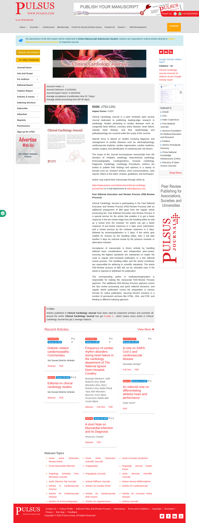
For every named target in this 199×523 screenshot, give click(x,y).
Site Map (60, 512)
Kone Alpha (100, 395)
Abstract (52, 366)
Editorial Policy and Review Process (93, 509)
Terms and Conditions (138, 509)
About (22, 27)
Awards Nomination (28, 52)
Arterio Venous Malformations (136, 481)
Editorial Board (25, 85)
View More (146, 329)
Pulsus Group (68, 515)
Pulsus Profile (66, 509)
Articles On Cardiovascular (135, 486)
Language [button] (174, 26)
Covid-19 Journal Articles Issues (87, 27)
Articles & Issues (28, 96)
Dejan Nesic (129, 403)
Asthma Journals (130, 501)
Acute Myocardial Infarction (62, 466)
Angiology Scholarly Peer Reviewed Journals (64, 475)
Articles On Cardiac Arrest (98, 486)
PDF (61, 366)
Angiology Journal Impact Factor (137, 467)
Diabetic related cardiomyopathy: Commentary (59, 351)
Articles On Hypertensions (98, 501)
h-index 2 (109, 316)
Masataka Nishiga (131, 364)
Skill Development (138, 27)
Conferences (49, 27)
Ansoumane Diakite (94, 398)
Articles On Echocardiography (63, 501)
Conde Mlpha (91, 401)
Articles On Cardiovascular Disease (64, 495)
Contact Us (109, 27)
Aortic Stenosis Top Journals (62, 481)
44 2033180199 (24, 20)
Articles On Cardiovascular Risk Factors (100, 495)
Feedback (72, 512)
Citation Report (25, 91)
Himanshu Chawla (94, 437)
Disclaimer (169, 509)
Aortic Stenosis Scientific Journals (137, 475)
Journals (34, 27)
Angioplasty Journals (95, 473)
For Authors (28, 79)
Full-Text (101, 407)
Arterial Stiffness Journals (97, 481)
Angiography (91, 466)
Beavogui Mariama (94, 378)
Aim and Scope (25, 73)
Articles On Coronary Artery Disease (137, 495)
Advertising (119, 509)
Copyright (156, 509)
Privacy (49, 512)
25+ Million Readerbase (28, 60)
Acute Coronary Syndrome (135, 458)
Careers (121, 27)
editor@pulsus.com (136, 188)
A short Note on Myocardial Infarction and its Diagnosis (99, 428)
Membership (63, 27)
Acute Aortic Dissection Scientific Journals (100, 460)
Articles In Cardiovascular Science (64, 487)
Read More (175, 173)
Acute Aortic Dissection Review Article (64, 460)
